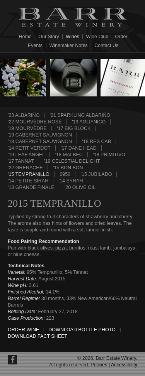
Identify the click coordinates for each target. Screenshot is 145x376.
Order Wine (23, 329)
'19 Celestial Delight (72, 161)
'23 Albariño (23, 115)
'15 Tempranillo (28, 174)
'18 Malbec (69, 154)
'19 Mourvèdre (27, 128)
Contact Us (106, 45)
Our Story (48, 36)
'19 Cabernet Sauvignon (40, 135)
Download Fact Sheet (37, 336)
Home (25, 36)
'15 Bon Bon (68, 167)
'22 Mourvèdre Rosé (35, 122)
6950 (65, 174)
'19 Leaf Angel (26, 154)
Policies (98, 365)
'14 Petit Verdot (29, 148)
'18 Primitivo (109, 154)
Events (35, 45)
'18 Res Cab (96, 141)
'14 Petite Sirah (28, 181)
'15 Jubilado (96, 174)
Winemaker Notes (68, 45)
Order (121, 36)
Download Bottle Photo (81, 329)
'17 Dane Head (79, 148)
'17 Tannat (21, 161)
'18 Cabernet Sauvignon (40, 141)
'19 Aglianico (89, 122)
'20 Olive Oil (80, 187)
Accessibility (124, 365)
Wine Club (97, 36)
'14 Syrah (71, 181)
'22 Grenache (25, 167)
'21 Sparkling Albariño (80, 115)
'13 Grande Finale (31, 187)
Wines (72, 36)
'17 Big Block (73, 128)
